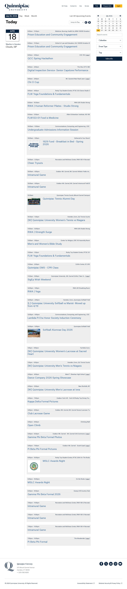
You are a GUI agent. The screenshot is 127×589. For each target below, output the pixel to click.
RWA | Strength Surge (40, 232)
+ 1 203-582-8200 (23, 572)
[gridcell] (98, 30)
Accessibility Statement (86, 583)
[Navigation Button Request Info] (107, 6)
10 (116, 23)
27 (102, 30)
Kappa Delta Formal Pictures (43, 402)
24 (116, 28)
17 (116, 25)
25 (120, 28)
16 (113, 25)
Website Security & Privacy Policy (110, 583)
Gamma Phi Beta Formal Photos (45, 437)
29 (102, 21)
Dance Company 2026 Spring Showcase (49, 378)
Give (80, 6)
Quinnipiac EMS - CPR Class (43, 268)
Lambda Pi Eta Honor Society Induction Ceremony (54, 318)
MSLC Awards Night (54, 461)
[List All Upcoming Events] (80, 16)
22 (109, 28)
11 (120, 23)
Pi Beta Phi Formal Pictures (42, 449)
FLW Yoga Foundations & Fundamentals (49, 94)
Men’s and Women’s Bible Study (45, 244)
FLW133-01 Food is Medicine (43, 118)
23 (113, 28)
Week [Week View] (27, 16)
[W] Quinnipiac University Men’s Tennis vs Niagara (54, 366)
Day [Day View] (20, 16)
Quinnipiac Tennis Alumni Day (59, 199)
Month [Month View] (34, 16)
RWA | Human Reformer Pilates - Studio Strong (53, 106)
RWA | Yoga (34, 291)
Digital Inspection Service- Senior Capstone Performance (58, 70)
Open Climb (34, 425)
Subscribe (109, 59)
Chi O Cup (33, 82)
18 (120, 25)
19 (98, 28)
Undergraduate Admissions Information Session (53, 130)
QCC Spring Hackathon (40, 58)
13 (102, 25)
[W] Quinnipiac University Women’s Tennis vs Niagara (56, 220)
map (87, 55)
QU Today (64, 6)
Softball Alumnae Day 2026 (58, 330)
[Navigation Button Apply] (118, 6)
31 (116, 30)
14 (105, 25)
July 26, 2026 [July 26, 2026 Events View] (11, 16)
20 (102, 28)
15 (109, 25)
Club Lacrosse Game (39, 413)
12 (98, 25)
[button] (98, 16)
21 (105, 28)
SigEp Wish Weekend (39, 280)
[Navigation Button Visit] (96, 6)
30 (105, 21)
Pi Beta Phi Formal (37, 542)
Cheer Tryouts (35, 163)
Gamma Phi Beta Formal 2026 (44, 494)
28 (98, 21)
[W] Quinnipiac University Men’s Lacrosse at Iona (54, 390)
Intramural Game (37, 175)
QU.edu (87, 6)
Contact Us (73, 6)
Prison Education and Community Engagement (52, 35)
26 (98, 30)
